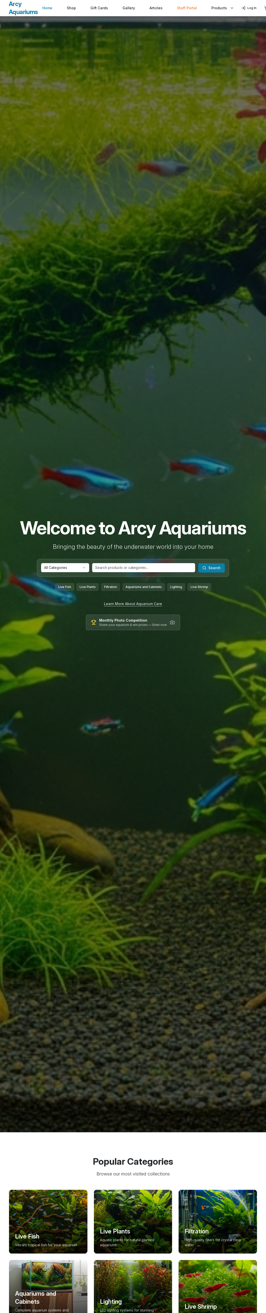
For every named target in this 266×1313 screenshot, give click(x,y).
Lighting (176, 587)
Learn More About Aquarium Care (133, 604)
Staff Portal (187, 8)
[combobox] (65, 567)
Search (211, 568)
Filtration (110, 587)
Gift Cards (99, 8)
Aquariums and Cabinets (143, 587)
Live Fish (64, 587)
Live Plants (88, 587)
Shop (71, 8)
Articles (156, 8)
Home (47, 8)
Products (222, 8)
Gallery (128, 8)
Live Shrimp (199, 587)
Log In (248, 8)
